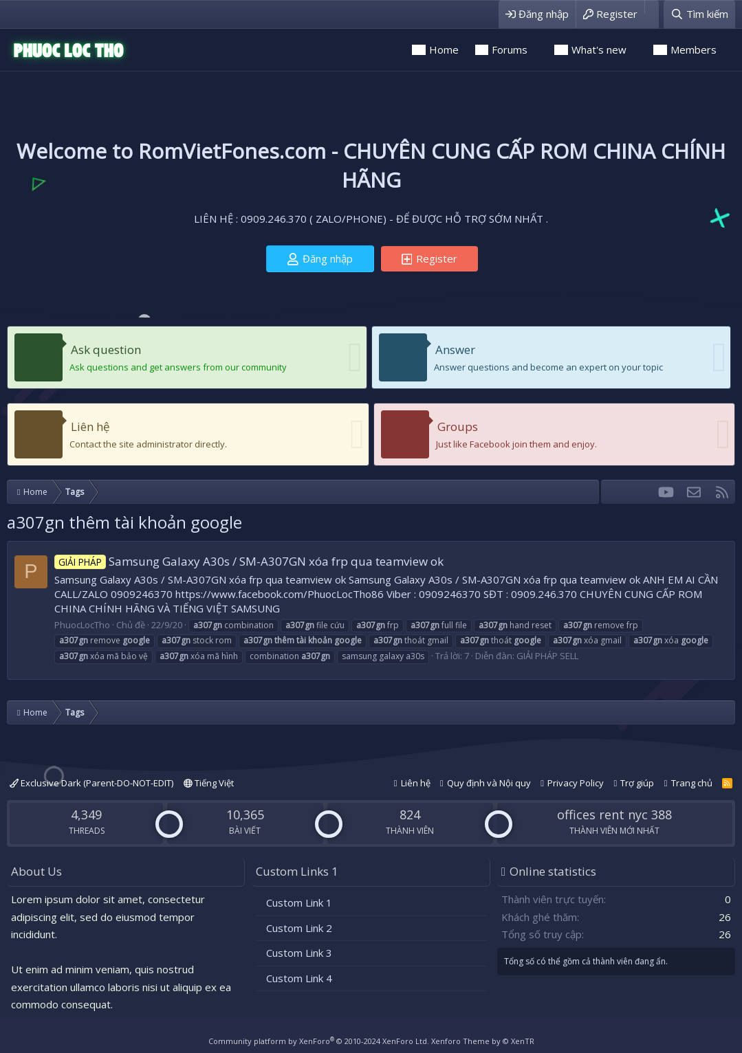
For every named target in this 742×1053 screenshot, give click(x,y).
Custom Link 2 (299, 928)
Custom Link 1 (299, 902)
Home (444, 49)
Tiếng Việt (209, 783)
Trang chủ (691, 783)
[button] (537, 50)
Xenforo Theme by (482, 1041)
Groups (457, 426)
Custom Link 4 (299, 978)
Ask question (106, 349)
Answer (455, 349)
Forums (509, 49)
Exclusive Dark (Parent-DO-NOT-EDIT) (91, 783)
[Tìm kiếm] (699, 14)
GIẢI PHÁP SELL (547, 656)
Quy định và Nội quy (489, 783)
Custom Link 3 (299, 953)
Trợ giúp (637, 783)
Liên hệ (90, 426)
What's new (598, 49)
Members (693, 49)
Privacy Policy (575, 783)
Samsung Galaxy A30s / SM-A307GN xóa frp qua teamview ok (249, 561)
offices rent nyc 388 (614, 814)
